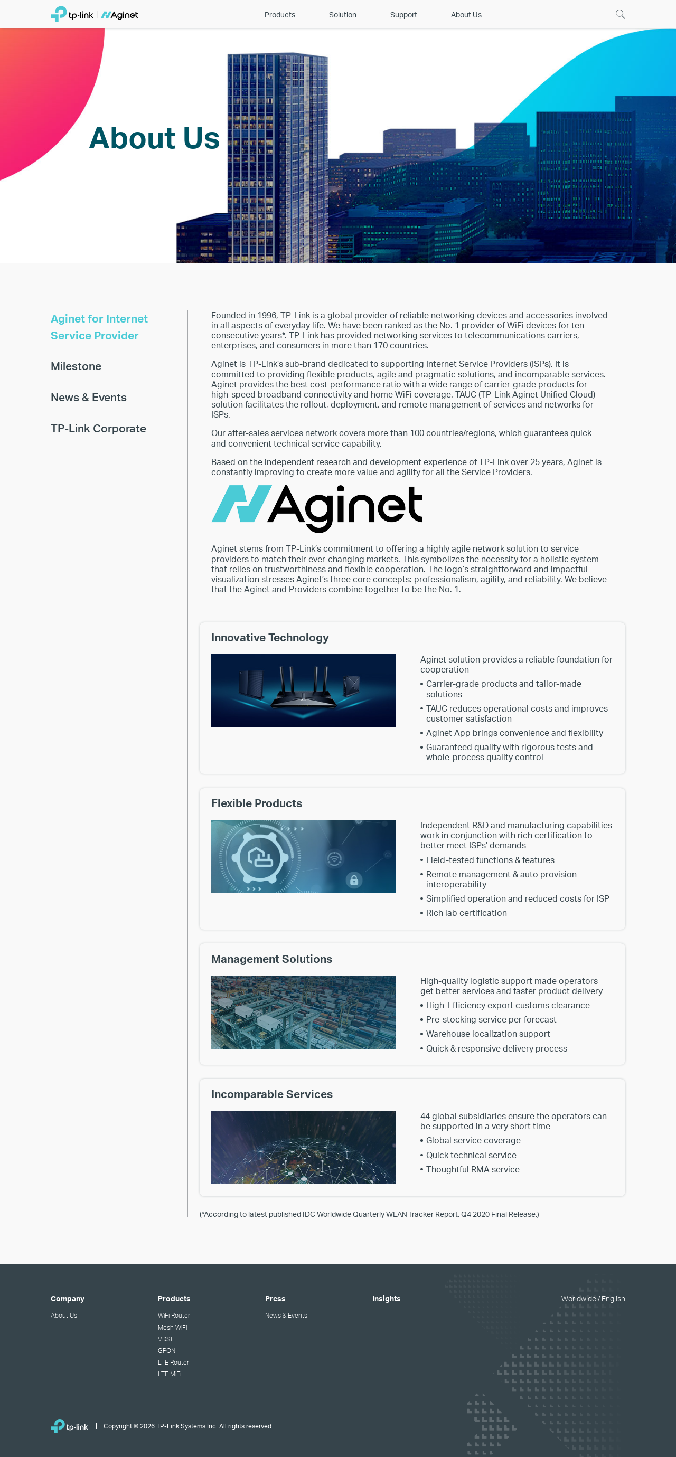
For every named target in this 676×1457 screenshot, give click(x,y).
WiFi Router (174, 1315)
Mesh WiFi (172, 1327)
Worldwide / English (593, 1298)
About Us (64, 1315)
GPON (166, 1350)
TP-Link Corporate (98, 428)
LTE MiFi (169, 1373)
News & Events (89, 397)
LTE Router (173, 1362)
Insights (386, 1298)
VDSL (166, 1339)
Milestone (76, 365)
